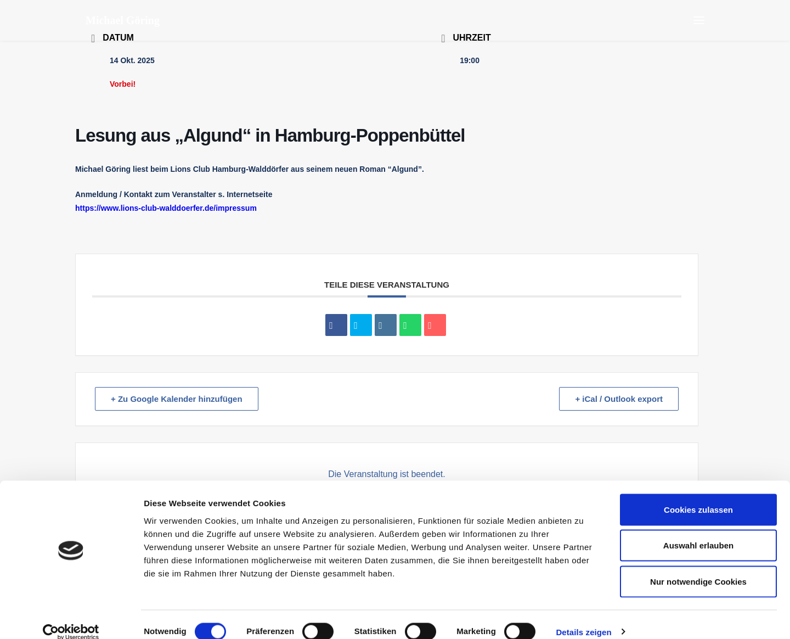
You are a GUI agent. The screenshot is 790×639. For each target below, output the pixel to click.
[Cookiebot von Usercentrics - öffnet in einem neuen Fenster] (71, 617)
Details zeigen (583, 617)
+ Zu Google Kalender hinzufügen (176, 398)
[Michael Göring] (123, 20)
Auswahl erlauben (698, 531)
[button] (699, 20)
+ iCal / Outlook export (619, 398)
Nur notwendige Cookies (698, 566)
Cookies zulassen (698, 495)
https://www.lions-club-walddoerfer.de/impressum (166, 208)
